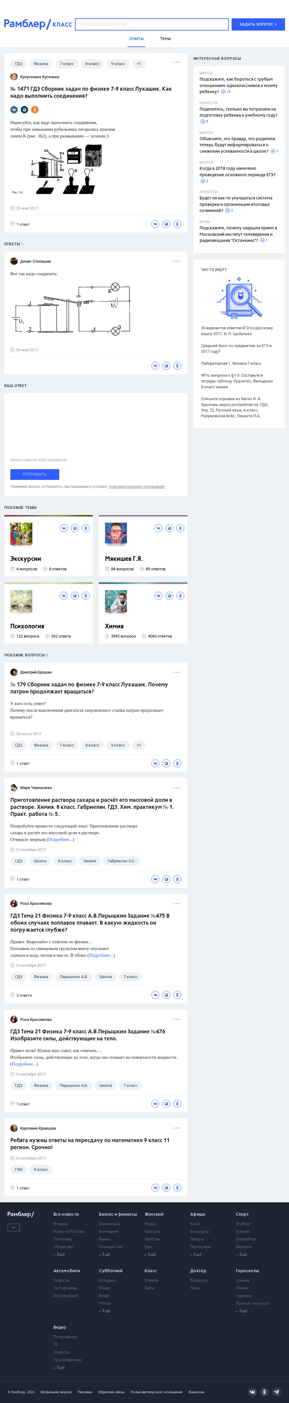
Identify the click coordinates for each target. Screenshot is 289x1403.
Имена (242, 1288)
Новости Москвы (69, 1232)
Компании (108, 1232)
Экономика (109, 1224)
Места (104, 1304)
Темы (149, 1288)
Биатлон (244, 1247)
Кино (195, 1224)
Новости (61, 1281)
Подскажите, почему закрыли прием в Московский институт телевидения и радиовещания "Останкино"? (238, 234)
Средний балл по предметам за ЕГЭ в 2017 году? (236, 348)
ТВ (55, 1345)
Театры (197, 1239)
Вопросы (199, 1281)
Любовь (152, 1239)
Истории (107, 1281)
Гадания (243, 1296)
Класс (151, 1271)
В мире (60, 1224)
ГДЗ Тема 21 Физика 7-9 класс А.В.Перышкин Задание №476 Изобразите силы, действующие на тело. (87, 1035)
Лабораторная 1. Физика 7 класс (231, 363)
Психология (27, 626)
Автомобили (66, 1271)
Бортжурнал (65, 1296)
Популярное (65, 1337)
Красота (153, 1232)
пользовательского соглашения (137, 486)
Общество (63, 1247)
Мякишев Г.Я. (124, 559)
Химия (114, 626)
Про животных (67, 1360)
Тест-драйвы (65, 1288)
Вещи (104, 1296)
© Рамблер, (17, 1392)
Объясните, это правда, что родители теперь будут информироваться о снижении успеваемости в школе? (237, 145)
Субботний (110, 1271)
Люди (104, 1288)
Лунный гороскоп (253, 1304)
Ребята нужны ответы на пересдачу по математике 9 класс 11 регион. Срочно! (90, 1144)
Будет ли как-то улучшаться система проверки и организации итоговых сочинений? (236, 204)
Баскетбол (246, 1239)
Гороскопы (247, 1271)
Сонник (243, 1281)
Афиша (197, 1214)
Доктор (198, 1271)
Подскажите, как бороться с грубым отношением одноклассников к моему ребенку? (239, 85)
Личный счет (111, 1247)
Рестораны (200, 1247)
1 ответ (20, 224)
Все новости (66, 1214)
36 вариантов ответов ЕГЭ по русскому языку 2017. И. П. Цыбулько (237, 331)
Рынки (105, 1239)
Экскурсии (25, 559)
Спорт (242, 1214)
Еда (148, 1247)
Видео (60, 1327)
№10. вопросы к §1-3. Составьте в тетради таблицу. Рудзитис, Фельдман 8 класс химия (237, 381)
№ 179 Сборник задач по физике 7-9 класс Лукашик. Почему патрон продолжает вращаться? (89, 688)
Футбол (243, 1224)
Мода (150, 1224)
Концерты (199, 1232)
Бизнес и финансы (118, 1214)
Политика (62, 1239)
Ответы (151, 1281)
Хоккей (243, 1232)
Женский (154, 1214)
